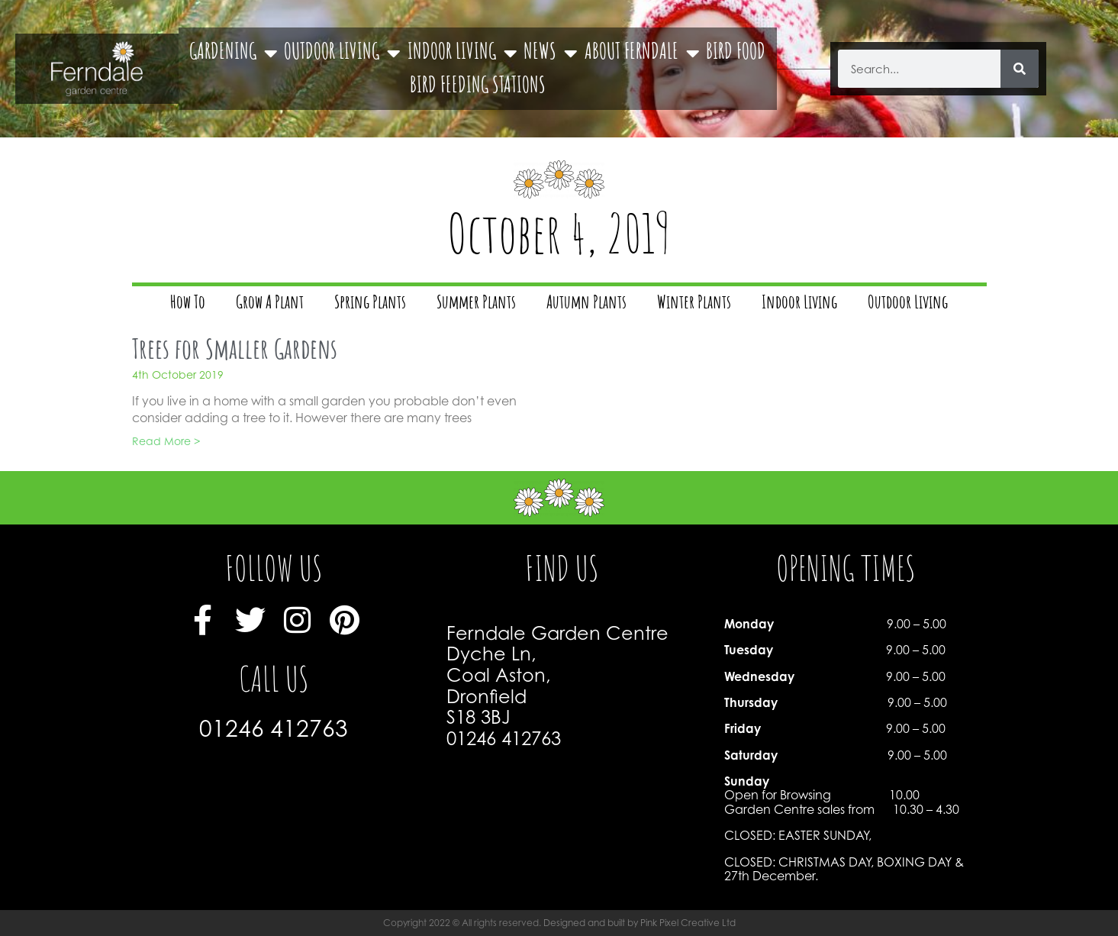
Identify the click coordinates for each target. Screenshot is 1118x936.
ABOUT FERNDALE (642, 53)
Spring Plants (370, 304)
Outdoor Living (908, 304)
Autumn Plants (586, 304)
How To (187, 304)
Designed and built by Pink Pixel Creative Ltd (639, 922)
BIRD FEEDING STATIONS (478, 87)
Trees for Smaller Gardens (234, 352)
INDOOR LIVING (462, 53)
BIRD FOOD (735, 53)
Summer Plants (476, 304)
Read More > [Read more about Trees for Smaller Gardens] (166, 440)
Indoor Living (799, 304)
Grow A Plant (270, 304)
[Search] (1019, 69)
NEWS (551, 53)
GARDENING (233, 53)
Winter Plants (694, 304)
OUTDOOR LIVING (342, 53)
